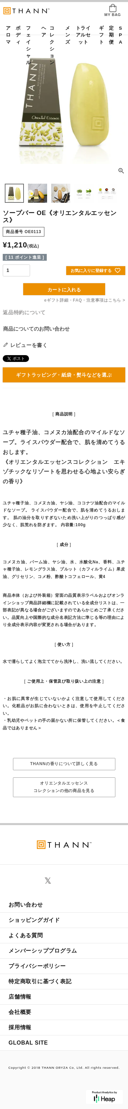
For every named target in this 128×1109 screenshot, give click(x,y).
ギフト (99, 35)
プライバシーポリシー (37, 966)
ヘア (41, 31)
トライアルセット (83, 35)
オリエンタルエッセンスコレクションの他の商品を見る (64, 787)
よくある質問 (26, 935)
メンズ (65, 35)
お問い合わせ (26, 905)
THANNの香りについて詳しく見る (64, 763)
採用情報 (20, 1027)
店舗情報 (20, 997)
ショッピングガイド (34, 920)
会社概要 (20, 1012)
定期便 (109, 35)
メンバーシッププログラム (43, 951)
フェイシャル (28, 45)
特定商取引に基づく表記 (40, 981)
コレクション (51, 45)
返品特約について (24, 312)
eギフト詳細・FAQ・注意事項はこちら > (84, 300)
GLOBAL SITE (28, 1043)
